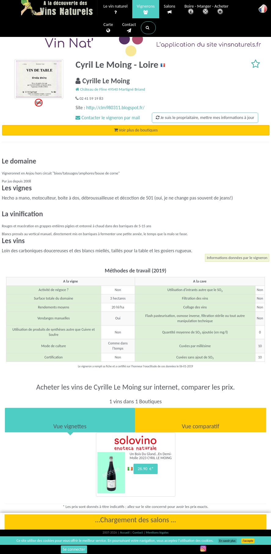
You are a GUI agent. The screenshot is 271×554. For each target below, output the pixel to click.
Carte (108, 27)
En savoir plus (227, 541)
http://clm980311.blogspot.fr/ (115, 107)
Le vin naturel (116, 9)
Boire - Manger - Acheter (207, 10)
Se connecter (74, 549)
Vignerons (146, 9)
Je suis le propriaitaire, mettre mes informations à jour (205, 117)
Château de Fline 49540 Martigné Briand (110, 89)
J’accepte (248, 541)
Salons (169, 9)
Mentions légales (157, 532)
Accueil (125, 532)
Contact (129, 27)
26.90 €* (145, 468)
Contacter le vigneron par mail (107, 118)
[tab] (70, 420)
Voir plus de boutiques (136, 130)
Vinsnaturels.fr (59, 8)
